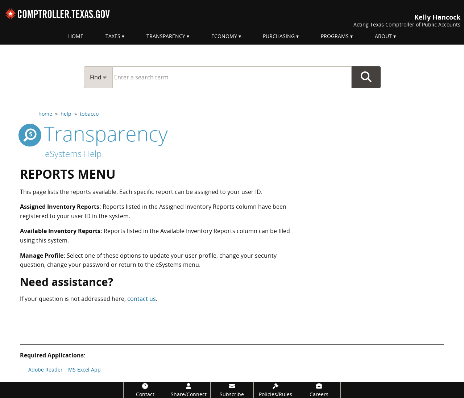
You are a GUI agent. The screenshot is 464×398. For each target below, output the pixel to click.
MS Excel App (84, 369)
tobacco (89, 113)
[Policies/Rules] (275, 390)
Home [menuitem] (75, 36)
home (45, 113)
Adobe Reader (45, 369)
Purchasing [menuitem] (279, 36)
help (66, 113)
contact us (141, 299)
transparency (94, 133)
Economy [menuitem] (224, 36)
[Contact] (145, 390)
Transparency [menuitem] (165, 36)
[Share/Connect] (188, 390)
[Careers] (318, 390)
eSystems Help (73, 153)
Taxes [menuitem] (112, 36)
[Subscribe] (232, 390)
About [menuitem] (383, 36)
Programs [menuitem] (335, 36)
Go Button (366, 77)
